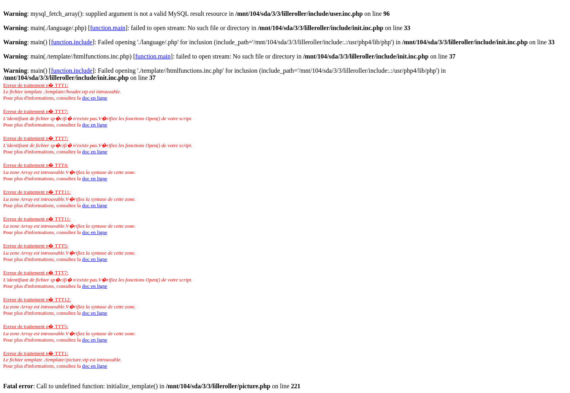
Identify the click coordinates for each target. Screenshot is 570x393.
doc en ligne (94, 98)
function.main (107, 28)
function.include (71, 42)
